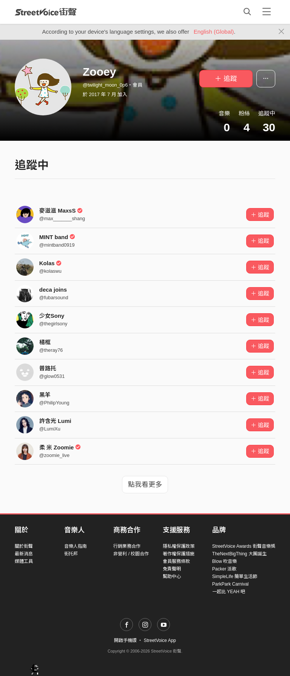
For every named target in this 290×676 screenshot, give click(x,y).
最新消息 (24, 553)
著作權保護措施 (178, 553)
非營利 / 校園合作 (131, 553)
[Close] (281, 31)
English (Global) (214, 31)
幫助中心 (172, 576)
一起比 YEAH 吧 (228, 591)
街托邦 (71, 553)
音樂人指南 (75, 546)
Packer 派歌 (224, 569)
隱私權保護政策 (178, 546)
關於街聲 (24, 546)
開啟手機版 (125, 640)
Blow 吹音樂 (224, 561)
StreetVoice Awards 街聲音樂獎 (243, 546)
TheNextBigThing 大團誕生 (239, 553)
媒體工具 (24, 561)
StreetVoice (46, 12)
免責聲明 (172, 569)
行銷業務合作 (126, 546)
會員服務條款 (176, 561)
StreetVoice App (160, 640)
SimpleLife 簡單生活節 (234, 576)
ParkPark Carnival (230, 584)
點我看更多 (145, 484)
